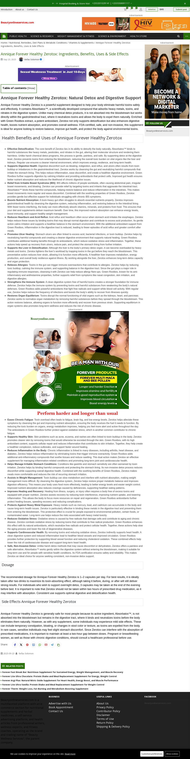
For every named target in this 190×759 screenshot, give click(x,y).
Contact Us (56, 711)
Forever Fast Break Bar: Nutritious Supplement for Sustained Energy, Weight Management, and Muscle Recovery (62, 672)
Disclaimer (103, 715)
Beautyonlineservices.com (159, 130)
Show (31, 88)
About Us (102, 703)
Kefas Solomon (31, 59)
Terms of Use (105, 719)
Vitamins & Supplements (81, 42)
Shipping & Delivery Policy (113, 726)
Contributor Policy (108, 711)
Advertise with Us (60, 703)
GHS (162, 9)
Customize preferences (152, 753)
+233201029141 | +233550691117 (112, 3)
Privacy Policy (105, 707)
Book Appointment (61, 707)
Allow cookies (172, 753)
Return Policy (104, 722)
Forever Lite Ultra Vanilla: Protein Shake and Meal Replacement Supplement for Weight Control (52, 684)
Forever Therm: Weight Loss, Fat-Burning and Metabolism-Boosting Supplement (44, 688)
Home (4, 42)
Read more (70, 753)
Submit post (181, 9)
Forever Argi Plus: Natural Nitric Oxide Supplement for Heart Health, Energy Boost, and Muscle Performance (59, 680)
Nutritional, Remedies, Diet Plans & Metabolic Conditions (38, 42)
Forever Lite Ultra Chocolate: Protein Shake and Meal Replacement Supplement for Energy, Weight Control (59, 676)
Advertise (151, 9)
